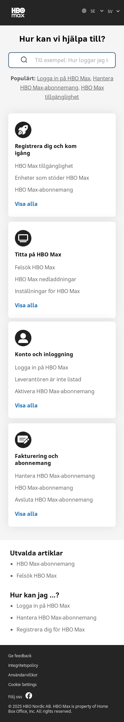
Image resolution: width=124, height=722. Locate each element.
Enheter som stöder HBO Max (52, 177)
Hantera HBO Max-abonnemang (55, 475)
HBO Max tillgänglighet (44, 166)
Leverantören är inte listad (48, 379)
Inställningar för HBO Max (47, 291)
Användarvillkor (23, 675)
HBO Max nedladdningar (45, 279)
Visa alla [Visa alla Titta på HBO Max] (26, 305)
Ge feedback (19, 656)
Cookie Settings (22, 684)
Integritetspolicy (23, 665)
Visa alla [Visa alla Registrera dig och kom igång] (26, 204)
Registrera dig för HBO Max (51, 629)
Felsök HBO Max (35, 267)
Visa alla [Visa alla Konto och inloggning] (26, 405)
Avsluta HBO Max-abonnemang (54, 499)
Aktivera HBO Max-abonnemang (55, 391)
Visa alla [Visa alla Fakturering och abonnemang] (26, 513)
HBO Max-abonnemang (44, 189)
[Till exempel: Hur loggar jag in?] (71, 61)
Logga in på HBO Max (63, 78)
